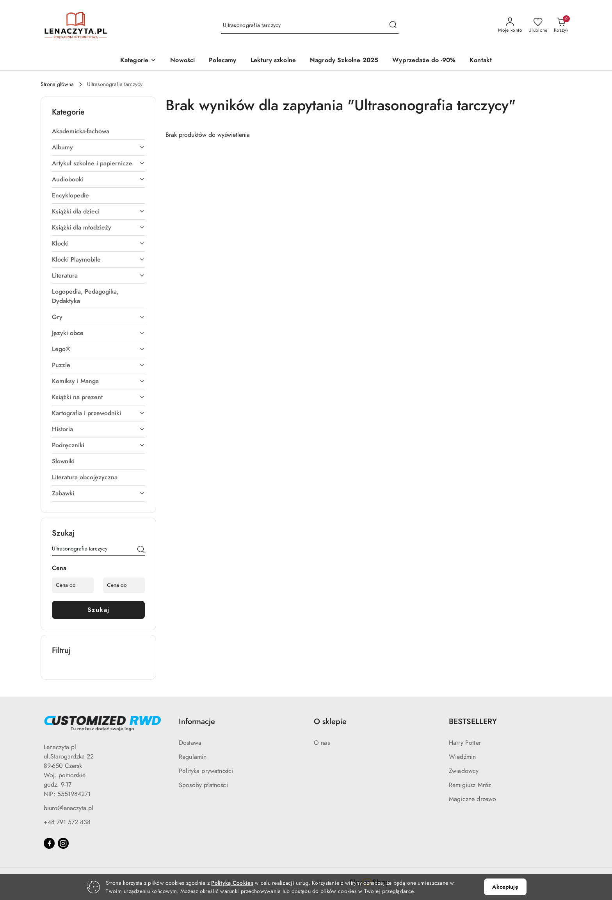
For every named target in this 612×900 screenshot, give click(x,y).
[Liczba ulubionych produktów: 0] (538, 25)
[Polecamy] (222, 61)
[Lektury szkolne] (273, 61)
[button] (138, 61)
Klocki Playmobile (98, 259)
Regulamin (192, 757)
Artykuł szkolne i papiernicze (98, 163)
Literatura (98, 275)
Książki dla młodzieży (98, 227)
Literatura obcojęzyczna (84, 477)
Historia (98, 429)
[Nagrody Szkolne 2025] (344, 61)
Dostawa (190, 743)
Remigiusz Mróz (470, 785)
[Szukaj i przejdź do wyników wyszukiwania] (393, 25)
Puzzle (98, 365)
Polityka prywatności (206, 771)
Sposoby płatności (203, 785)
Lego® (98, 349)
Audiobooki (98, 179)
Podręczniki (98, 445)
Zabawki (98, 493)
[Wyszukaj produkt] (310, 26)
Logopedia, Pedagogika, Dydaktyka (85, 296)
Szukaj (98, 610)
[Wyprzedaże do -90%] (424, 61)
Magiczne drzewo (472, 799)
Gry (98, 317)
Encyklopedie (70, 195)
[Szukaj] (141, 550)
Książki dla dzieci (98, 211)
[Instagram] (63, 843)
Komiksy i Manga (98, 381)
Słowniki (63, 461)
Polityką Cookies (232, 883)
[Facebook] (49, 843)
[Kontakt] (480, 61)
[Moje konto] (510, 25)
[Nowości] (182, 61)
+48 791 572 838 (67, 822)
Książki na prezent (98, 397)
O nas (322, 743)
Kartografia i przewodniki (98, 413)
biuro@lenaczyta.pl (68, 808)
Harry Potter (465, 743)
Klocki (98, 243)
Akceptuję (505, 887)
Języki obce (98, 333)
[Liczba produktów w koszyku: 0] (561, 25)
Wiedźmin (462, 757)
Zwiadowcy (464, 771)
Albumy (98, 147)
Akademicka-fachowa (80, 131)
